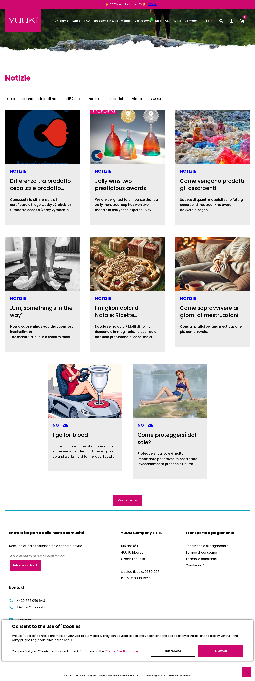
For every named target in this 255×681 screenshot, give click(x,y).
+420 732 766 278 (27, 607)
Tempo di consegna (201, 552)
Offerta (152, 4)
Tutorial (116, 98)
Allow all (221, 651)
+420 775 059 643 (27, 600)
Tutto (10, 98)
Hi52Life (73, 98)
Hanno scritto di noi (39, 98)
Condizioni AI (195, 565)
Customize (173, 651)
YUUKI (156, 98)
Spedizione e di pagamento (207, 546)
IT (207, 20)
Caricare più (127, 500)
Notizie (94, 98)
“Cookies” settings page (121, 651)
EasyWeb (92, 675)
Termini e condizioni (201, 559)
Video (137, 98)
